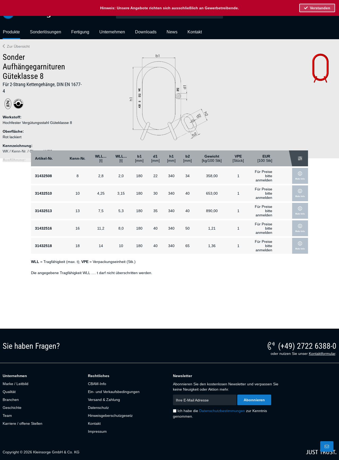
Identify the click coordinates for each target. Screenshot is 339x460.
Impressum (97, 431)
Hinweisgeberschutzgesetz (110, 415)
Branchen (11, 400)
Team (7, 415)
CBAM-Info (97, 384)
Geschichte (12, 407)
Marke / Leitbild (15, 384)
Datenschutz (98, 407)
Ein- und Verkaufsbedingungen (114, 392)
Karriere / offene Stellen (22, 423)
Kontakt (94, 423)
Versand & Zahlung (104, 400)
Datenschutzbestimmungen (222, 411)
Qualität (9, 392)
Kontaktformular (322, 353)
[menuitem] (11, 34)
